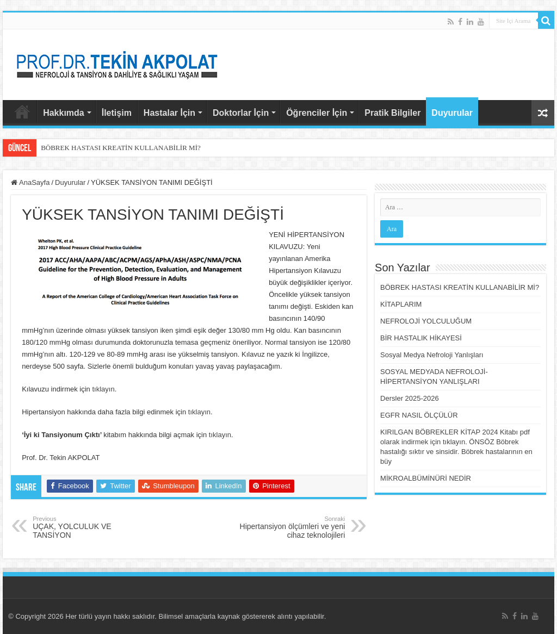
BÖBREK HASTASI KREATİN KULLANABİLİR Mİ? (121, 148)
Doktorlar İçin (241, 112)
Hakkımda (63, 112)
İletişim (117, 112)
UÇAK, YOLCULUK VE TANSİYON (88, 527)
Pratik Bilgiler (392, 112)
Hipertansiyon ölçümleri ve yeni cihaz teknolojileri (289, 527)
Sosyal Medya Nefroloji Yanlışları (432, 355)
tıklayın (103, 389)
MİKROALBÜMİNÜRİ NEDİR (425, 478)
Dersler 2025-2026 (409, 398)
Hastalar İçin (169, 112)
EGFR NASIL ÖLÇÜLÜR (419, 415)
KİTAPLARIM (401, 304)
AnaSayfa (22, 111)
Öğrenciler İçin (316, 112)
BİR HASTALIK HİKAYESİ (421, 338)
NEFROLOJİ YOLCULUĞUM (426, 321)
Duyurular (452, 112)
